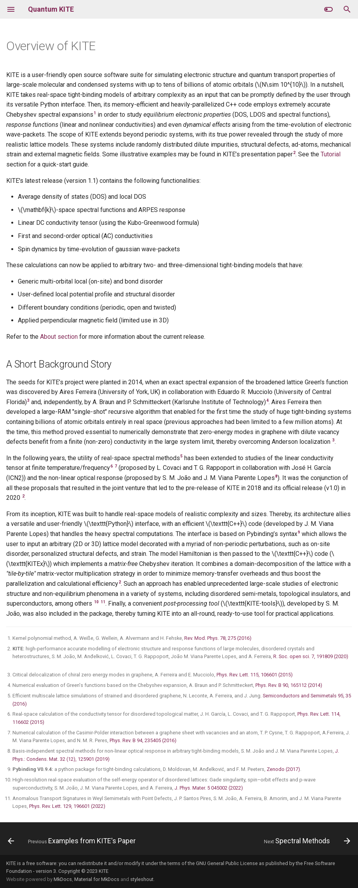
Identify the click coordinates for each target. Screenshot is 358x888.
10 (96, 602)
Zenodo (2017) (283, 769)
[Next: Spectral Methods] (305, 841)
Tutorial (331, 154)
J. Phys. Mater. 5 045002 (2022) (209, 788)
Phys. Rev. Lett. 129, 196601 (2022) (67, 806)
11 (103, 602)
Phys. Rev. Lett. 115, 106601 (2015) (255, 675)
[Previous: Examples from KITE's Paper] (73, 841)
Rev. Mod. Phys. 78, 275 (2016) (217, 638)
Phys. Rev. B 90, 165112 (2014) (288, 685)
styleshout (142, 879)
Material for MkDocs (96, 879)
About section (59, 336)
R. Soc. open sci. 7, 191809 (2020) (310, 656)
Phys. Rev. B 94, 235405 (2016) (143, 740)
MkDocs (63, 879)
